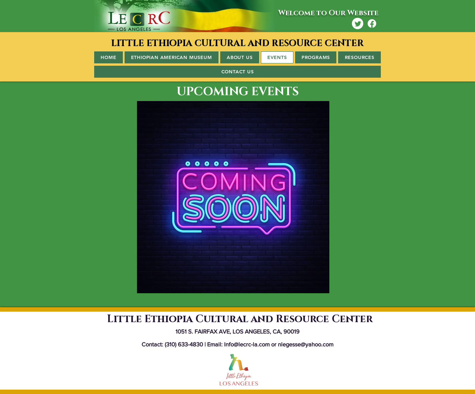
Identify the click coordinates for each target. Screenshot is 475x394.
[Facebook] (372, 23)
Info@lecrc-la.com (247, 344)
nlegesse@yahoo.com (305, 344)
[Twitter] (357, 23)
